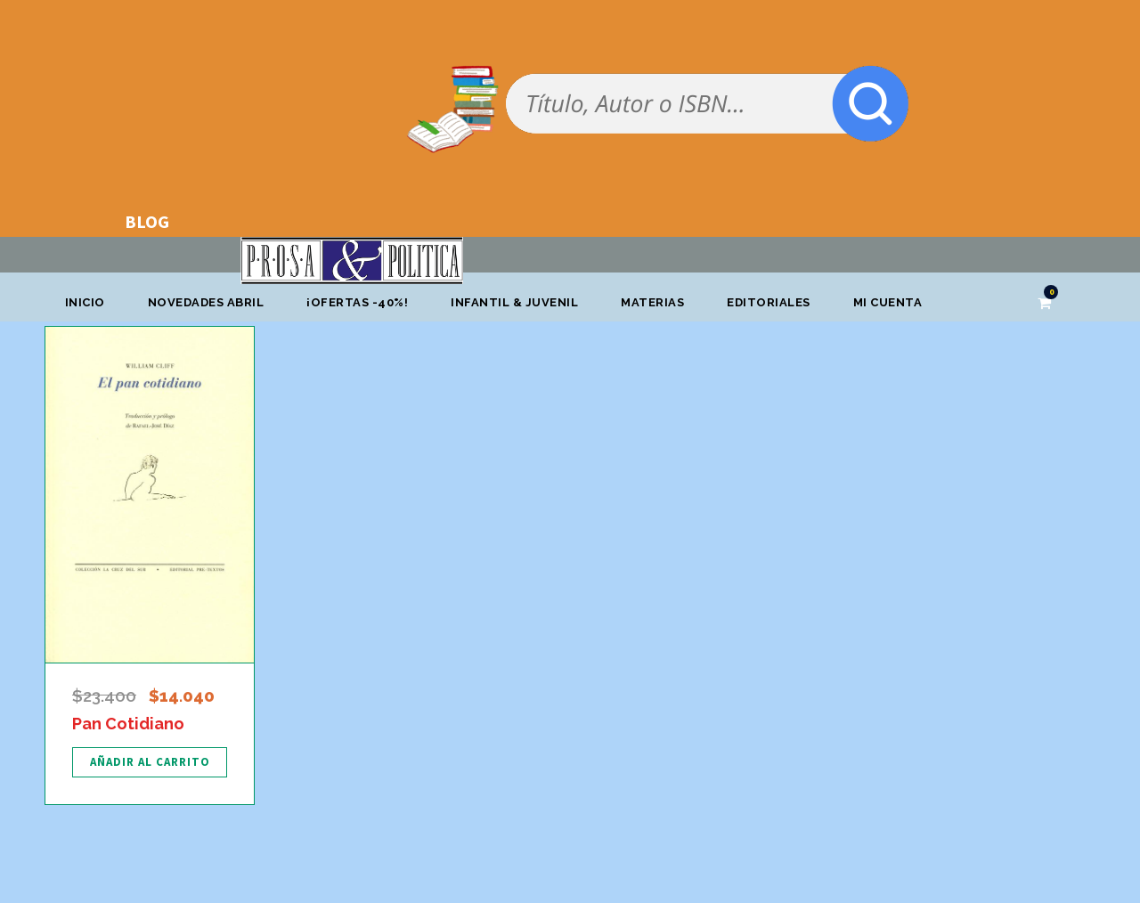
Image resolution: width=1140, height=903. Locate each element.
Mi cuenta (888, 302)
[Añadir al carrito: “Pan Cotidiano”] (149, 762)
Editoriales (768, 302)
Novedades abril (206, 302)
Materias (652, 302)
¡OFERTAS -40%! (357, 302)
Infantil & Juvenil (514, 302)
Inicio (85, 302)
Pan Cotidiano (128, 723)
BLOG (147, 221)
